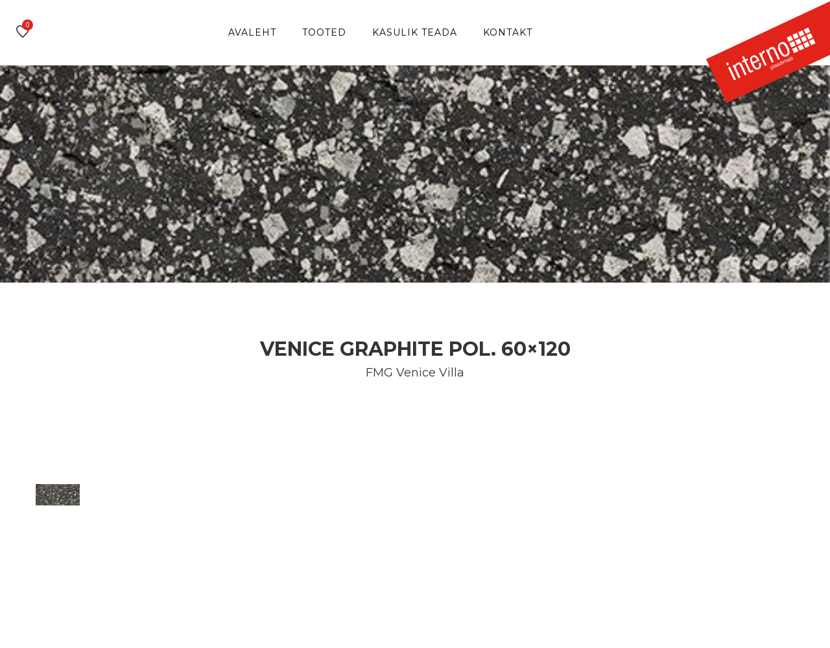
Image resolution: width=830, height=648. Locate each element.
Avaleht (252, 32)
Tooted (324, 32)
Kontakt (507, 32)
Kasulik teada (414, 32)
